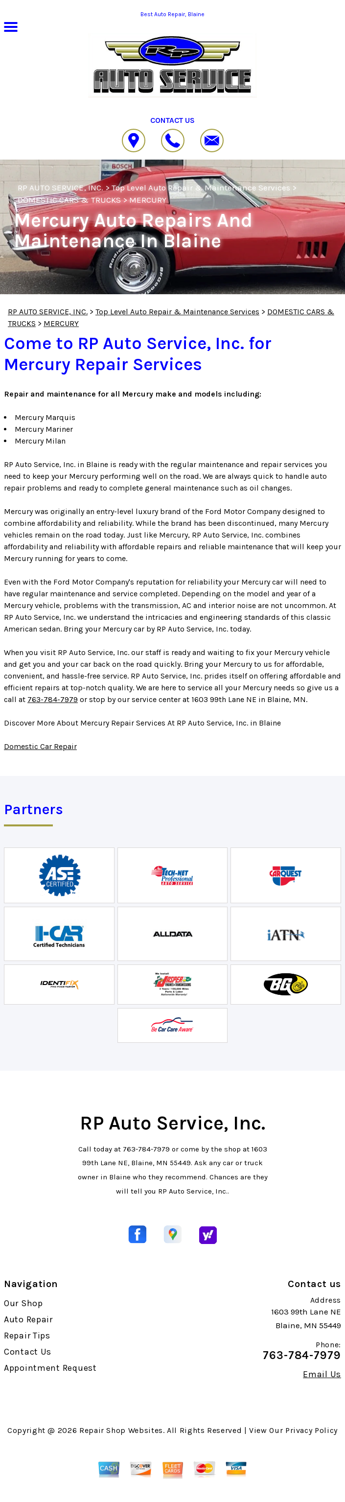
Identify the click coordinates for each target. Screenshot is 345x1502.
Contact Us (27, 1351)
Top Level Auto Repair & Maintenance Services (201, 187)
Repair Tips (27, 1335)
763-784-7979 (52, 699)
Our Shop (23, 1303)
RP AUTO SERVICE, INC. (60, 187)
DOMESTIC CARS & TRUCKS (69, 200)
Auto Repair (28, 1319)
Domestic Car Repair (40, 746)
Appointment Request (50, 1367)
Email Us (322, 1374)
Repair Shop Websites (121, 1430)
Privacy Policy (311, 1430)
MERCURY (147, 200)
